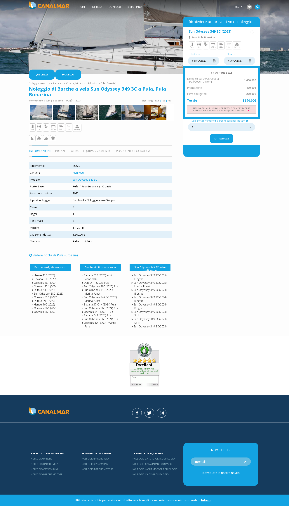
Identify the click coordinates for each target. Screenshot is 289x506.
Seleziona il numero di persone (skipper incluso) (219, 120)
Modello (68, 74)
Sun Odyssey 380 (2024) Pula (101, 308)
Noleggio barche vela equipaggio (154, 458)
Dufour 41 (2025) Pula (96, 282)
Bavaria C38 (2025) (45, 279)
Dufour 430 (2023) (44, 290)
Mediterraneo (56, 83)
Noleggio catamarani (44, 469)
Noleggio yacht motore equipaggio (155, 469)
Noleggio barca (37, 83)
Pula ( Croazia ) (108, 83)
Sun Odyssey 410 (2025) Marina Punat (98, 291)
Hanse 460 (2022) (44, 304)
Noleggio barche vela (44, 464)
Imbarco (196, 54)
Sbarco (231, 54)
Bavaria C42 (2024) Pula (98, 315)
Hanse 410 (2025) (44, 275)
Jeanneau (78, 172)
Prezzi (60, 151)
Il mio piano (135, 6)
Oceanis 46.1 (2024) (45, 282)
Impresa (97, 6)
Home (82, 6)
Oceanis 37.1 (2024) (45, 286)
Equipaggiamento (97, 151)
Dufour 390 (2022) (44, 301)
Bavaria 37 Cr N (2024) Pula (100, 304)
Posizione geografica (133, 151)
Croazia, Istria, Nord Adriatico (82, 83)
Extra (74, 151)
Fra (170, 100)
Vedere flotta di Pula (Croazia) (53, 255)
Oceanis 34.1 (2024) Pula (98, 312)
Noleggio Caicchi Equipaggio (151, 474)
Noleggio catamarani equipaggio (153, 464)
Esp (144, 100)
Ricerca (42, 74)
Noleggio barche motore (46, 474)
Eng (150, 100)
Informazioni (40, 151)
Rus (157, 100)
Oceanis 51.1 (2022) (45, 297)
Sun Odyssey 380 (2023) (48, 293)
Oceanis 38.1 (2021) (45, 308)
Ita (163, 100)
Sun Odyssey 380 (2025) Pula (101, 286)
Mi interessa (221, 138)
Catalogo (115, 6)
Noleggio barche (41, 458)
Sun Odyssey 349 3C (85, 179)
